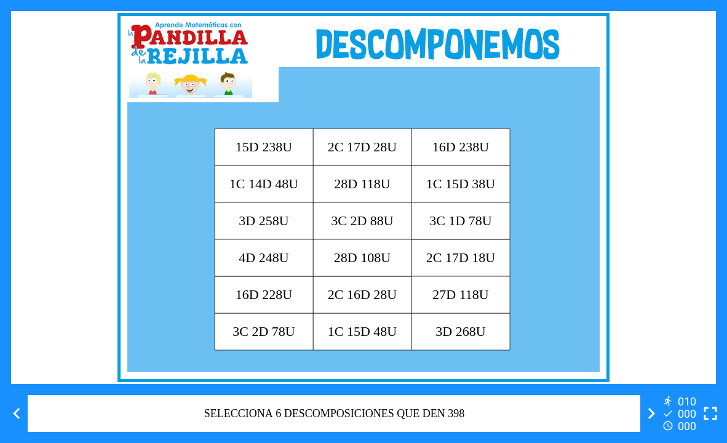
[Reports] (680, 413)
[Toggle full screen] (710, 413)
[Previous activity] (17, 413)
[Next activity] (651, 413)
